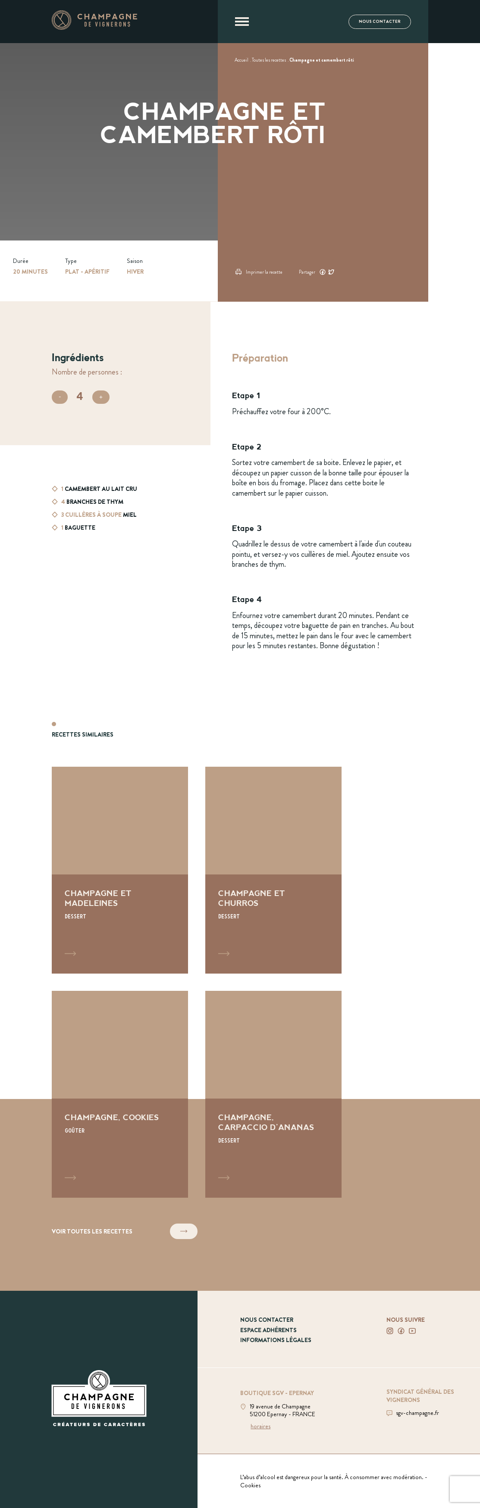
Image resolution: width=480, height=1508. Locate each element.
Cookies (250, 1485)
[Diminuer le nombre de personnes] (60, 397)
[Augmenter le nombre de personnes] (101, 397)
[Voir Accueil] (241, 59)
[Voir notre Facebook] (401, 1330)
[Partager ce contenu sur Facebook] (322, 271)
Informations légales (275, 1340)
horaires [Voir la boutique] (260, 1426)
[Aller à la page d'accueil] (94, 27)
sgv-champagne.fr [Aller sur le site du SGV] (417, 1413)
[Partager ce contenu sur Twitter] (331, 271)
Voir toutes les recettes (125, 1231)
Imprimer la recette (258, 272)
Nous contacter (380, 22)
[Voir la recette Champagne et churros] (273, 870)
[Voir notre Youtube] (412, 1330)
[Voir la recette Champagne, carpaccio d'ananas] (273, 1094)
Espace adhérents (268, 1330)
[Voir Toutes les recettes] (269, 59)
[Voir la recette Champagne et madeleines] (120, 870)
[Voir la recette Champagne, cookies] (120, 1094)
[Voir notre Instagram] (389, 1330)
